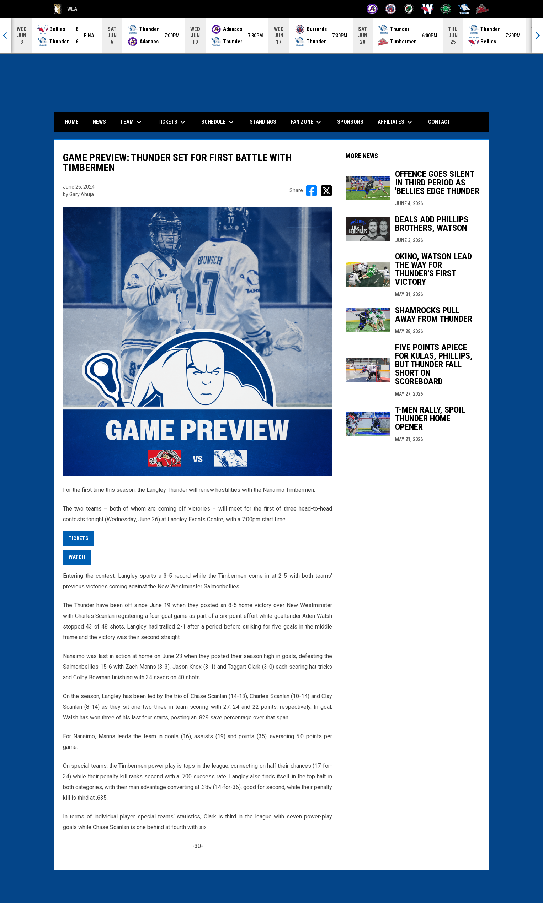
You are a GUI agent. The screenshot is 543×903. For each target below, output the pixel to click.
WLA (65, 9)
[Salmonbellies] (427, 9)
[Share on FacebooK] (311, 190)
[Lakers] (409, 9)
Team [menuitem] (131, 122)
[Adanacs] (372, 9)
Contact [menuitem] (439, 122)
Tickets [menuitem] (172, 122)
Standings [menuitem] (263, 122)
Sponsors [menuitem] (350, 122)
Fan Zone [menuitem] (307, 122)
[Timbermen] (482, 9)
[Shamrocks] (445, 9)
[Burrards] (390, 9)
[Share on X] (326, 190)
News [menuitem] (99, 122)
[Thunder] (464, 9)
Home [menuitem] (72, 122)
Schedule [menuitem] (218, 122)
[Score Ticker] (271, 35)
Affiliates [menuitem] (396, 122)
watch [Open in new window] (77, 557)
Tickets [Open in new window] (79, 538)
